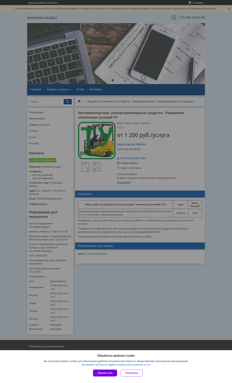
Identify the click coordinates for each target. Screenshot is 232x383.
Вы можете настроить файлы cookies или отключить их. (115, 364)
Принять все (105, 373)
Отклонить (131, 373)
